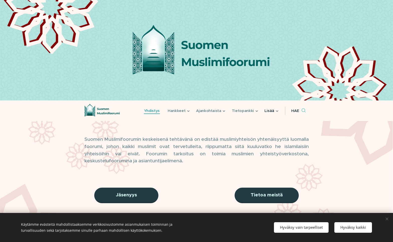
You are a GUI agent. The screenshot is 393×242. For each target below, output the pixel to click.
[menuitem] (150, 110)
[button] (298, 110)
